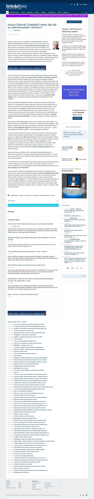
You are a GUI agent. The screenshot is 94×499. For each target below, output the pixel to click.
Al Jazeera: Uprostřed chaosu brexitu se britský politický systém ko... (30, 326)
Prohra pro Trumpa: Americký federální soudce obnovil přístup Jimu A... (31, 374)
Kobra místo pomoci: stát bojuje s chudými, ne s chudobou (75, 241)
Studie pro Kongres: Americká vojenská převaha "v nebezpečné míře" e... (31, 376)
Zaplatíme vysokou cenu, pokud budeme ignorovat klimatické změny (30, 420)
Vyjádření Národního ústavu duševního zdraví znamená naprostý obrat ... (37, 387)
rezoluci (22, 108)
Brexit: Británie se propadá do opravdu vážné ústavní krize (32, 328)
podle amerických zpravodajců (36, 45)
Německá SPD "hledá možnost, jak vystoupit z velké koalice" (28, 447)
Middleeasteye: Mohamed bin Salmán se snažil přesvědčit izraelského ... (31, 430)
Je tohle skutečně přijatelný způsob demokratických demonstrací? (29, 389)
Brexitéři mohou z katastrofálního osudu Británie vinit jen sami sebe (30, 382)
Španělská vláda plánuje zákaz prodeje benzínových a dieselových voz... (31, 470)
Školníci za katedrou (24, 414)
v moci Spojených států (20, 127)
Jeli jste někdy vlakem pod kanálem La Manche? (25, 353)
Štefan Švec (17, 345)
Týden (67, 268)
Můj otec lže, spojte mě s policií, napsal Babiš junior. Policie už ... (29, 393)
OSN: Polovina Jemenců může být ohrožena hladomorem (26, 265)
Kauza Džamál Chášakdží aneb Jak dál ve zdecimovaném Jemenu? (36, 410)
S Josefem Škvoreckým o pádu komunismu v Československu (28, 347)
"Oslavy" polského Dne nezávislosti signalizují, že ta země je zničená (38, 441)
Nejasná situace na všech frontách (27, 366)
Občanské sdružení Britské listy (22, 495)
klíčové (43, 141)
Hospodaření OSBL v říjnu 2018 (21, 472)
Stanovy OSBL (48, 483)
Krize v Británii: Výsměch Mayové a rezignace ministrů (26, 426)
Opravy (33, 486)
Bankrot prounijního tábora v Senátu (28, 399)
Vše (81, 268)
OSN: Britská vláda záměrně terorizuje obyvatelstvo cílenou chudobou (30, 359)
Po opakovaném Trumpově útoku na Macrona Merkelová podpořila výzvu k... (32, 435)
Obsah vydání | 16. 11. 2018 (17, 322)
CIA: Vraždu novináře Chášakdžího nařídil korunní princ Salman (29, 370)
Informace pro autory (49, 486)
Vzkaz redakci (48, 484)
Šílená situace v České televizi (72, 216)
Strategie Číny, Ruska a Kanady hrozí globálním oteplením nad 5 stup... (30, 362)
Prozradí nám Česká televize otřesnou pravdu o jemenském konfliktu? (30, 224)
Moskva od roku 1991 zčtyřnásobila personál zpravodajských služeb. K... (31, 405)
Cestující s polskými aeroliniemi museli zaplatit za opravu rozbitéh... (30, 466)
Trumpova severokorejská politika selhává (24, 455)
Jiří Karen (16, 414)
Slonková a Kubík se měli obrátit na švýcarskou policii (32, 332)
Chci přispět (77, 118)
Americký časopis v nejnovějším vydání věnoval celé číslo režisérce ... (30, 445)
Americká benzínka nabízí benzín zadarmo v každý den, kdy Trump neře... (31, 378)
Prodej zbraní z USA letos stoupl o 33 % (23, 453)
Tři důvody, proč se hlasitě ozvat (28, 334)
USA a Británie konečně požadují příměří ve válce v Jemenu (27, 251)
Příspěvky (66, 12)
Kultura (7, 486)
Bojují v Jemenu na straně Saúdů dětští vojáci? (23, 294)
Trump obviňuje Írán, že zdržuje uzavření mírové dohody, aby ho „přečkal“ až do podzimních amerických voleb (73, 248)
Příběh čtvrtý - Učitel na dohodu (26, 416)
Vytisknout (11, 200)
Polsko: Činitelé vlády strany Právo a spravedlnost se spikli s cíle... (29, 428)
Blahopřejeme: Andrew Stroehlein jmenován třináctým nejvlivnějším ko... (31, 357)
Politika (20, 484)
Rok (77, 268)
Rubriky (44, 12)
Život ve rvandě (24, 368)
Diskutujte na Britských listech (29, 418)
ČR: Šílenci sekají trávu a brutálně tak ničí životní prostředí (74, 211)
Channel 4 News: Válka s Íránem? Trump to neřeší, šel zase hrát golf (74, 253)
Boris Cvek (16, 332)
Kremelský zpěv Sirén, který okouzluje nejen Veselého (74, 220)
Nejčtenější (52, 12)
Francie (53, 195)
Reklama (34, 487)
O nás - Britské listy (36, 483)
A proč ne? (16, 372)
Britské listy (17, 7)
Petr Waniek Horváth (75, 239)
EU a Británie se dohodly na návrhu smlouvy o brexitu (26, 451)
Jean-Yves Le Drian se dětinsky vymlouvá (38, 146)
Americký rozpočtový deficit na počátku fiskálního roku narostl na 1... (30, 457)
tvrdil (9, 139)
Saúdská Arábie (14, 195)
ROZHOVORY (30, 12)
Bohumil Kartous (17, 418)
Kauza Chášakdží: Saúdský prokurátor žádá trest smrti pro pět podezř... (30, 397)
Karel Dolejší (17, 368)
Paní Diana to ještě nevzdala (20, 351)
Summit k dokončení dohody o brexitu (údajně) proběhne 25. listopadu (30, 380)
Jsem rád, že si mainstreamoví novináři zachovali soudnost (28, 343)
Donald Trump (27, 195)
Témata (37, 12)
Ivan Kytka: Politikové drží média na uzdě (23, 330)
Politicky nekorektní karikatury (71, 170)
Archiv (23, 12)
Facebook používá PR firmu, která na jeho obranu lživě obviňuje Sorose (30, 424)
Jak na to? (67, 136)
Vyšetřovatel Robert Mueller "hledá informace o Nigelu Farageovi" (29, 449)
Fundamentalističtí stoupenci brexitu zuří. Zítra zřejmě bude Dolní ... (30, 443)
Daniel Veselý (17, 30)
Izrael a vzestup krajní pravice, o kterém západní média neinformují (29, 422)
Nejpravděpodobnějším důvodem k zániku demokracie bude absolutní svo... (31, 432)
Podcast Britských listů (71, 127)
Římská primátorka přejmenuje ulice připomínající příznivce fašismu (30, 407)
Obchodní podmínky (36, 489)
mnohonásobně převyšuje (50, 173)
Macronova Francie (30, 137)
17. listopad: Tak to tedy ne (26, 345)
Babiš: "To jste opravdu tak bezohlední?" (23, 391)
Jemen (21, 195)
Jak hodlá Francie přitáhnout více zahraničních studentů (27, 462)
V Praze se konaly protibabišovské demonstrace (25, 341)
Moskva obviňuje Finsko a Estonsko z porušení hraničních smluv (75, 236)
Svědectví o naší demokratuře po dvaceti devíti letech (32, 349)
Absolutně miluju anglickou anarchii (27, 412)
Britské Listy (75, 484)
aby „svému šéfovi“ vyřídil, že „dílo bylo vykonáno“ (41, 77)
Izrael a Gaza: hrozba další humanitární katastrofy (73, 231)
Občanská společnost (10, 487)
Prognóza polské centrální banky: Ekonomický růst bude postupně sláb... (31, 460)
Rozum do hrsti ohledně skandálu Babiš (29, 364)
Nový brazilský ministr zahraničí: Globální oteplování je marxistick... (30, 384)
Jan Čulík (16, 328)
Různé (19, 487)
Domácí (20, 483)
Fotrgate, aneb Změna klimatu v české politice (31, 439)
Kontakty (34, 484)
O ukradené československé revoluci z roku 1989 (30, 337)
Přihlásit (83, 4)
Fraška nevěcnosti (18, 339)
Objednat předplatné (74, 21)
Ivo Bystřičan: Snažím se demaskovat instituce (24, 395)
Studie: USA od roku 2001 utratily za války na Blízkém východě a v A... (30, 403)
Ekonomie (8, 484)
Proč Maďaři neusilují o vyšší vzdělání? (23, 464)
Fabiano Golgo (73, 218)
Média (19, 486)
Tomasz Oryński (18, 441)
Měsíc (72, 268)
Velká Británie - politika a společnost (41, 195)
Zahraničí (8, 483)
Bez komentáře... (18, 355)
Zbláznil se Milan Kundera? (25, 437)
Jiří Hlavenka (17, 334)
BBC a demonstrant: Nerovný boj (21, 468)
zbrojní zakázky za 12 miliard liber (18, 167)
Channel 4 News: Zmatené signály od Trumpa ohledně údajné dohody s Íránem (74, 225)
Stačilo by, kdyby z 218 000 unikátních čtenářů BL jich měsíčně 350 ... (30, 401)
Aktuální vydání (14, 12)
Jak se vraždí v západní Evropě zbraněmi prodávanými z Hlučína (29, 324)
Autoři (59, 12)
